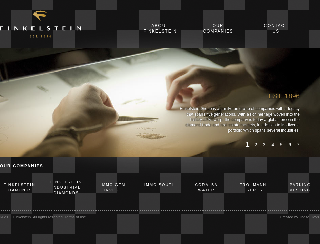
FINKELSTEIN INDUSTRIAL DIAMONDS (66, 187)
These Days (309, 217)
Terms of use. (76, 217)
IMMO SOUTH (159, 185)
